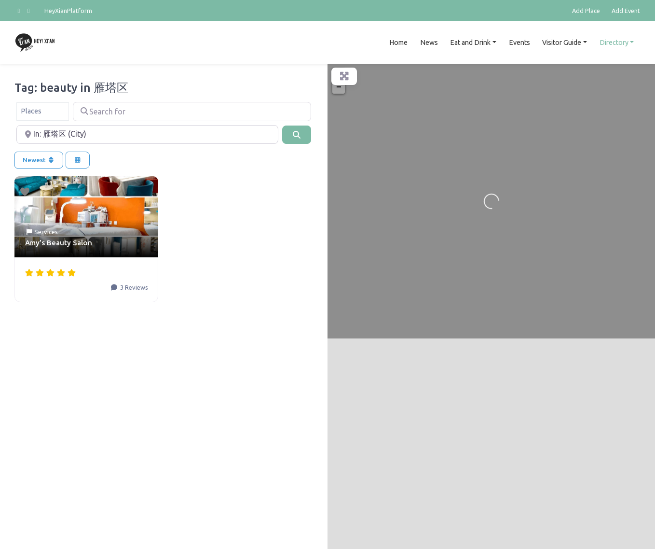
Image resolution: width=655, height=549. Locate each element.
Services (46, 231)
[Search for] (192, 111)
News (429, 42)
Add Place (586, 10)
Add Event (626, 10)
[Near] (147, 134)
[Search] (296, 135)
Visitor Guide (561, 42)
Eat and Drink (470, 42)
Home (398, 42)
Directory (614, 42)
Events (519, 42)
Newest (39, 159)
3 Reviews (133, 287)
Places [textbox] (31, 111)
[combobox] (42, 111)
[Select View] (78, 160)
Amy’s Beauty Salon (58, 243)
